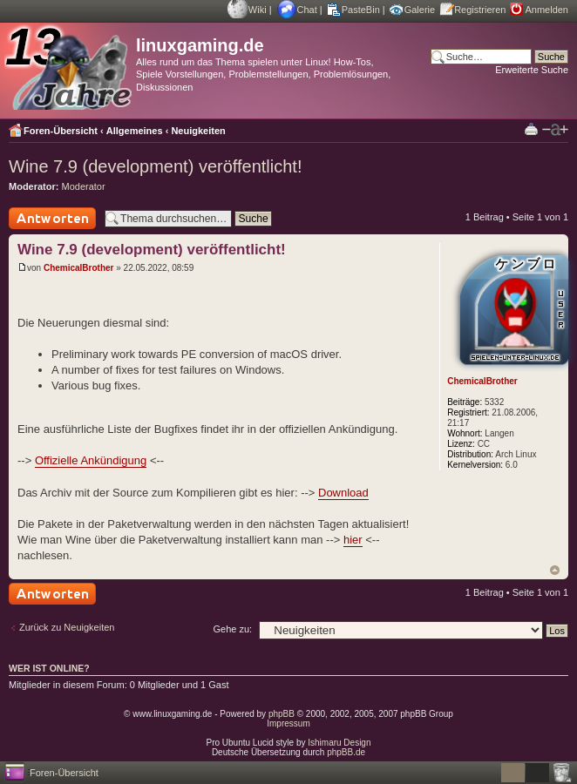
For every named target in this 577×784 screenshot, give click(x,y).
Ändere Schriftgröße (555, 130)
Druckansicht (531, 128)
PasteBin (361, 9)
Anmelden (546, 9)
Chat (307, 9)
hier (353, 539)
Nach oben (555, 570)
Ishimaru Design (339, 742)
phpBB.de (346, 752)
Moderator (83, 186)
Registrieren (480, 9)
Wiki (257, 9)
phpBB (281, 714)
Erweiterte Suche (531, 69)
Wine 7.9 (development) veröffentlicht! (155, 166)
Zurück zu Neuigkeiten (66, 627)
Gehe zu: (232, 629)
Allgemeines (134, 130)
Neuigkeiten (198, 130)
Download (343, 492)
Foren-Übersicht (61, 130)
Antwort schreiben (52, 218)
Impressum (288, 723)
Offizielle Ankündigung (90, 460)
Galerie (419, 9)
